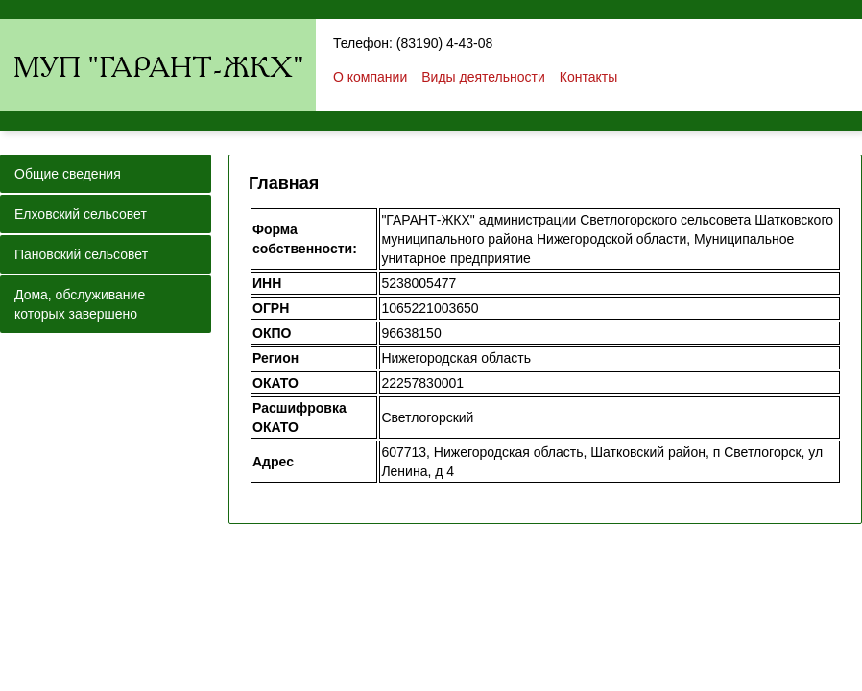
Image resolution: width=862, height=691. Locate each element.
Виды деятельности (483, 76)
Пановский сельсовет (81, 254)
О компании (370, 76)
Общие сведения (67, 173)
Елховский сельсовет (80, 214)
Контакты (588, 76)
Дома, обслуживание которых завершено (79, 304)
